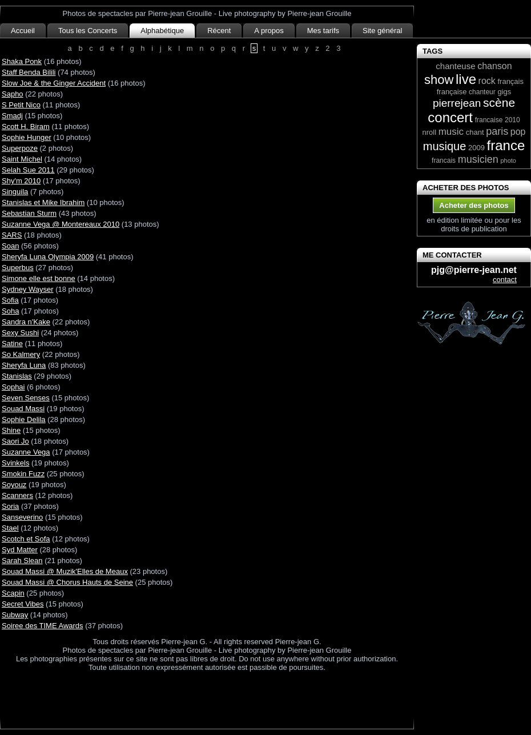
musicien (478, 159)
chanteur (482, 92)
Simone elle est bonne (38, 278)
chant (475, 132)
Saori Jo (15, 441)
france (506, 145)
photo (508, 160)
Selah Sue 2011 (28, 170)
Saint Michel (22, 159)
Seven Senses (26, 397)
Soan (10, 246)
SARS (12, 235)
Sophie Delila (24, 419)
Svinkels (15, 463)
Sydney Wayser (28, 289)
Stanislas (17, 376)
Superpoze (20, 148)
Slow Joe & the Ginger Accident (54, 83)
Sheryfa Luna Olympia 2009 (48, 256)
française (452, 91)
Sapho (12, 94)
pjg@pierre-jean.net (474, 270)
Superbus (18, 267)
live (466, 79)
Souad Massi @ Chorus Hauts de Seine (67, 582)
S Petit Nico (21, 105)
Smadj (12, 115)
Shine (11, 430)
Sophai (13, 387)
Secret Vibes (22, 604)
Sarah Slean (22, 560)
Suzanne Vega (26, 452)
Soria (10, 506)
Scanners (17, 495)
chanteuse (455, 66)
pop (518, 131)
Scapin (13, 593)
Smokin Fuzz (23, 473)
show (438, 80)
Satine (12, 343)
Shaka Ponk (22, 61)
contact (505, 279)
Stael (10, 528)
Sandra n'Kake (26, 322)
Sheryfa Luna (24, 365)
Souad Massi (23, 408)
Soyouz (14, 484)
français (510, 81)
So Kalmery (21, 354)
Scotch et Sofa (26, 539)
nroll (429, 132)
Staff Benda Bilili (28, 72)
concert (450, 117)
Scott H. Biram (26, 126)
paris (497, 131)
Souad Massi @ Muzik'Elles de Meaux (65, 571)
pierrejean (457, 103)
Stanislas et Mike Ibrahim (43, 202)
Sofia (10, 300)
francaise (489, 120)
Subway (15, 615)
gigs (504, 91)
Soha (10, 311)
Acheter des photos (473, 205)
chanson (494, 66)
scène (499, 102)
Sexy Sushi (20, 332)
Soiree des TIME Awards (42, 625)
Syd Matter (20, 549)
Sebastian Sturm (29, 213)
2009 (476, 147)
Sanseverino (22, 517)
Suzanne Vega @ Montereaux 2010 (60, 224)
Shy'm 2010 (21, 180)
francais (444, 160)
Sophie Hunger (26, 137)
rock (487, 81)
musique (444, 146)
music (451, 131)
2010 (512, 120)
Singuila (15, 191)
